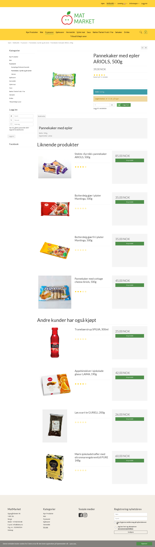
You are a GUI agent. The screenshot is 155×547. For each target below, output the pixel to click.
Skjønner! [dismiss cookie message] (144, 544)
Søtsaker (12, 95)
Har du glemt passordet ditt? (19, 128)
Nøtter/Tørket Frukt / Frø (17, 91)
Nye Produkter (13, 57)
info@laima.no (18, 525)
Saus (10, 88)
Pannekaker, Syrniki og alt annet (21, 71)
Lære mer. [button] (73, 544)
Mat (10, 60)
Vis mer (45, 527)
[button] (142, 47)
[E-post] (130, 518)
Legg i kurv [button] (123, 105)
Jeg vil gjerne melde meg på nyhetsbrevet (131, 523)
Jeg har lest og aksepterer (127, 528)
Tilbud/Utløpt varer (15, 102)
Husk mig (17, 124)
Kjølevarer (12, 77)
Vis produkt (129, 160)
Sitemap (10, 530)
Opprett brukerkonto (16, 130)
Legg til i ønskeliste (99, 108)
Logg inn (11, 136)
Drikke (11, 98)
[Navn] (130, 514)
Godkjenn (131, 532)
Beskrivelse (41, 116)
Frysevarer (12, 64)
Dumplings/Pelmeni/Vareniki (20, 67)
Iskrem (13, 74)
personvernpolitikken (125, 529)
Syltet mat (12, 84)
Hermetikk (12, 81)
